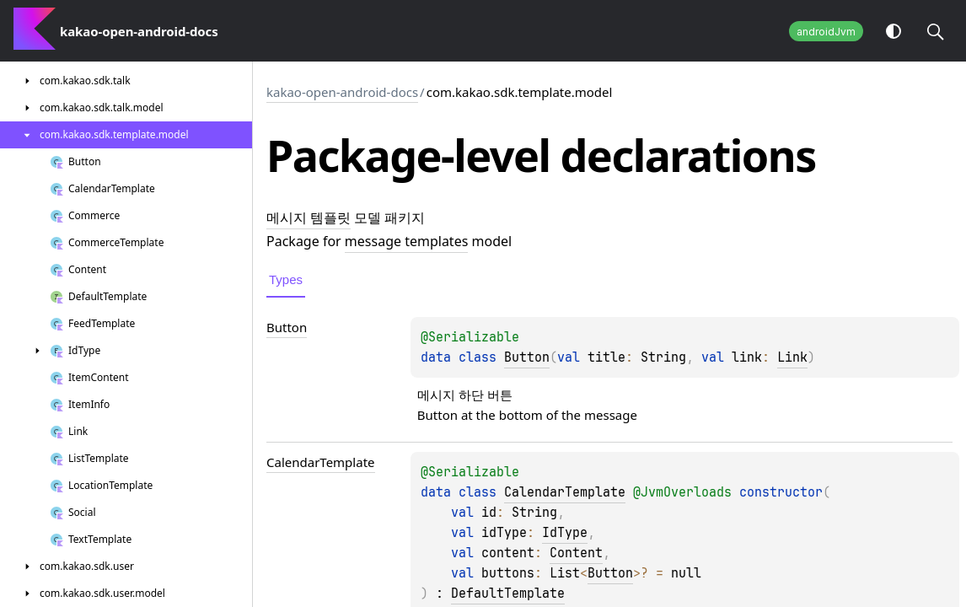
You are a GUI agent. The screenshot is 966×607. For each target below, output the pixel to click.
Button (527, 357)
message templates (406, 241)
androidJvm (826, 31)
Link (792, 357)
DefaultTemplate (508, 593)
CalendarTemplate (564, 492)
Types (286, 279)
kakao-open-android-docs (342, 91)
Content (576, 553)
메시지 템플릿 (308, 217)
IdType (565, 532)
